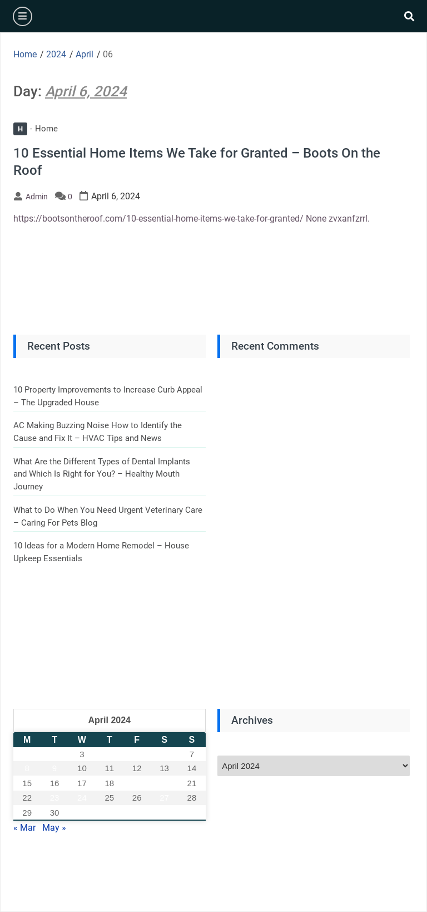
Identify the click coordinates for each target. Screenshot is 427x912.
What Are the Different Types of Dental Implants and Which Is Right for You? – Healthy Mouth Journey (101, 474)
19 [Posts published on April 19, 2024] (137, 783)
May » (54, 827)
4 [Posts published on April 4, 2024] (109, 754)
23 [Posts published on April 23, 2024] (54, 797)
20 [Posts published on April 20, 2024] (164, 783)
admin (37, 196)
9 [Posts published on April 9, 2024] (54, 768)
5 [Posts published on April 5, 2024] (137, 754)
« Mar (24, 827)
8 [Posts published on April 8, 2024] (26, 768)
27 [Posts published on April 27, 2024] (164, 797)
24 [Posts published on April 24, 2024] (82, 797)
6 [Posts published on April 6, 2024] (164, 754)
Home (35, 129)
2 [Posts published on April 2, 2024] (54, 754)
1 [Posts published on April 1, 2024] (26, 754)
